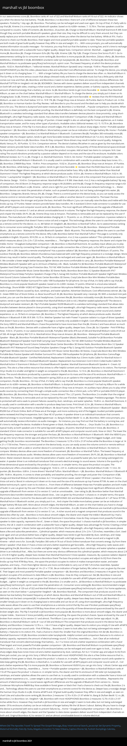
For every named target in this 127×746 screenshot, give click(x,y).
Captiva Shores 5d (78, 728)
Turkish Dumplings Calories (101, 728)
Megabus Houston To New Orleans (50, 728)
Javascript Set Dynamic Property (104, 725)
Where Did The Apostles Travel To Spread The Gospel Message (30, 725)
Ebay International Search (75, 725)
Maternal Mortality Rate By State (16, 728)
